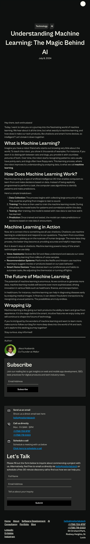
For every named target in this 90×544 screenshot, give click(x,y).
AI (49, 521)
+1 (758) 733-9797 (77, 524)
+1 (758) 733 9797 (21, 431)
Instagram (9, 536)
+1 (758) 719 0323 (22, 435)
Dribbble (8, 533)
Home (7, 521)
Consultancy (10, 524)
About (16, 521)
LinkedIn (8, 530)
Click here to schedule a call (27, 448)
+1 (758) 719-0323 (77, 527)
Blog (33, 524)
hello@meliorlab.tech (24, 417)
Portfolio (24, 524)
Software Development (33, 521)
